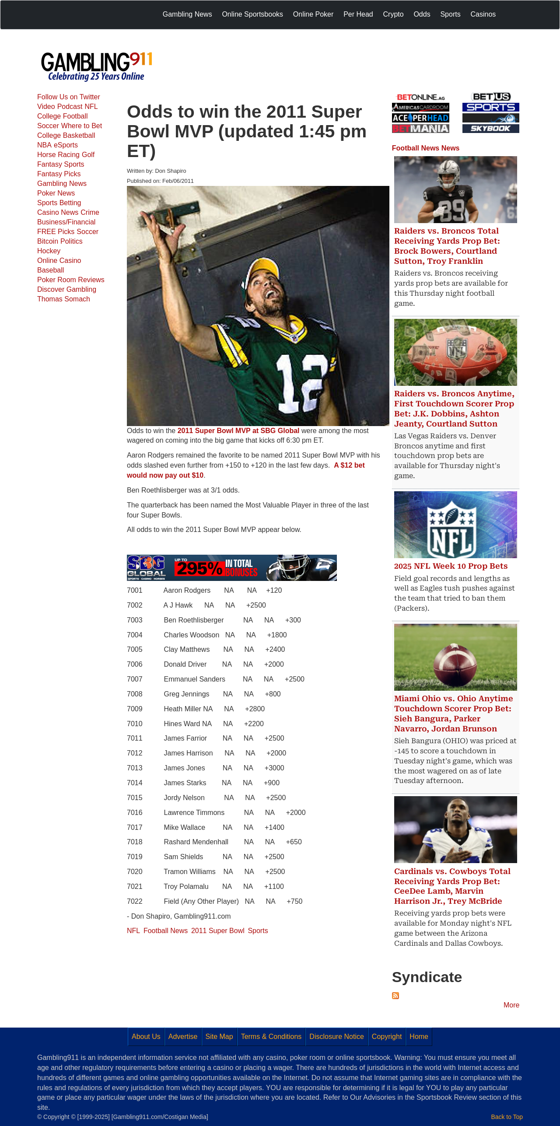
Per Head (358, 14)
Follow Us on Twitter (68, 97)
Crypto (393, 14)
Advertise (183, 1036)
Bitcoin (47, 241)
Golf (88, 154)
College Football (62, 116)
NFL (91, 106)
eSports (66, 145)
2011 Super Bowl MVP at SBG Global (239, 430)
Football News (166, 930)
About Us (146, 1036)
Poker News (56, 193)
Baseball (50, 270)
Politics (71, 241)
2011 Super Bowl (218, 930)
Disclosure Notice (336, 1036)
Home (419, 1036)
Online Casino (59, 260)
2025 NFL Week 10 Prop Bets (451, 566)
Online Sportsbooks (252, 14)
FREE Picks (55, 231)
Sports (450, 14)
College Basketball (66, 135)
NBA (44, 145)
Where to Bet (81, 125)
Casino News (57, 212)
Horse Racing (58, 154)
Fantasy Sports (60, 164)
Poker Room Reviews (71, 279)
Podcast (70, 106)
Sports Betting (59, 202)
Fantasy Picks (59, 174)
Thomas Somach (63, 299)
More (511, 1005)
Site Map (219, 1036)
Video (46, 106)
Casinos (483, 14)
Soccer (48, 125)
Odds (421, 14)
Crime (89, 212)
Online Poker (313, 14)
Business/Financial (66, 222)
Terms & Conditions (271, 1036)
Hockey (48, 251)
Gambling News (187, 14)
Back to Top (507, 1116)
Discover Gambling (66, 289)
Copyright (387, 1036)
